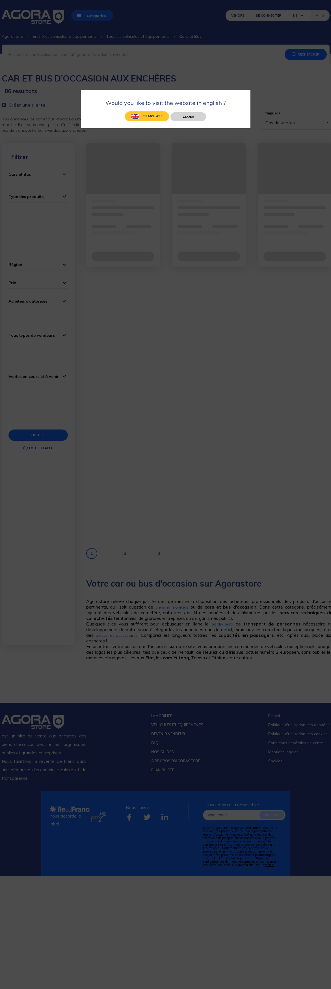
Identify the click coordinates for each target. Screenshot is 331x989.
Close (188, 116)
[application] (317, 975)
